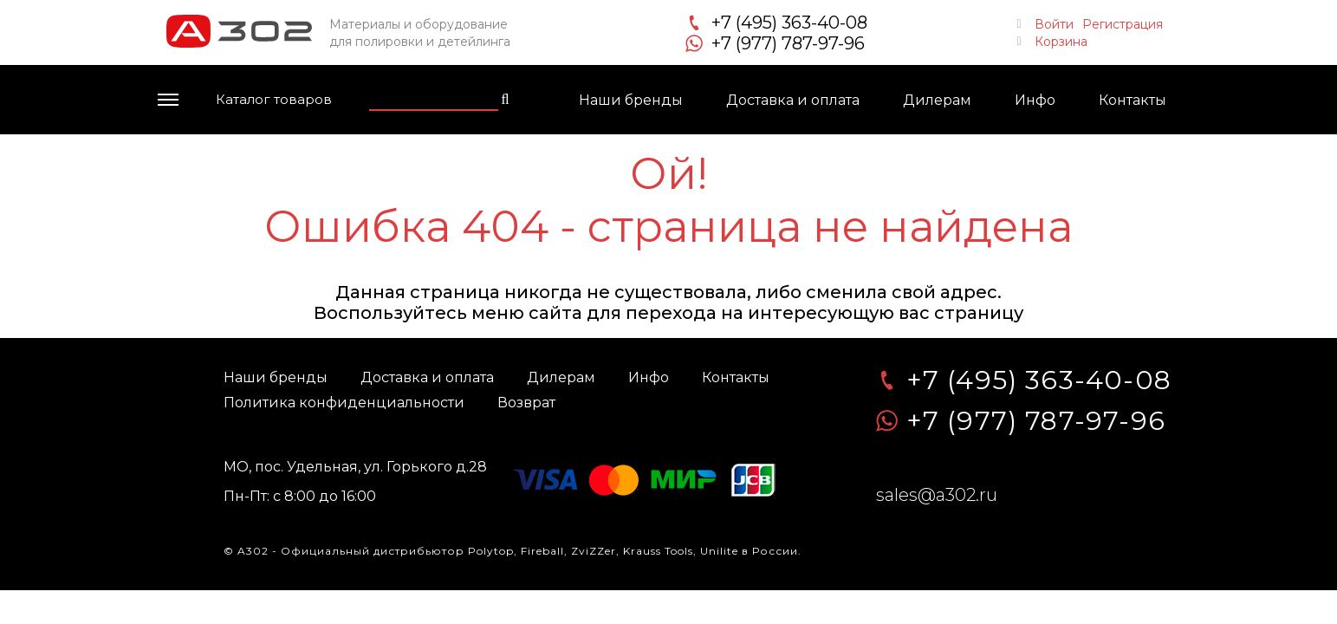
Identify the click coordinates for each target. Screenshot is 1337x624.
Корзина (1061, 40)
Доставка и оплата (793, 100)
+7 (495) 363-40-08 (789, 22)
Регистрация (1122, 22)
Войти (1054, 22)
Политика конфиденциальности (344, 402)
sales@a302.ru (936, 494)
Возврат (526, 402)
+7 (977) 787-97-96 (788, 43)
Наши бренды (631, 100)
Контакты (1132, 100)
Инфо (1035, 100)
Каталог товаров (274, 99)
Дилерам (937, 100)
